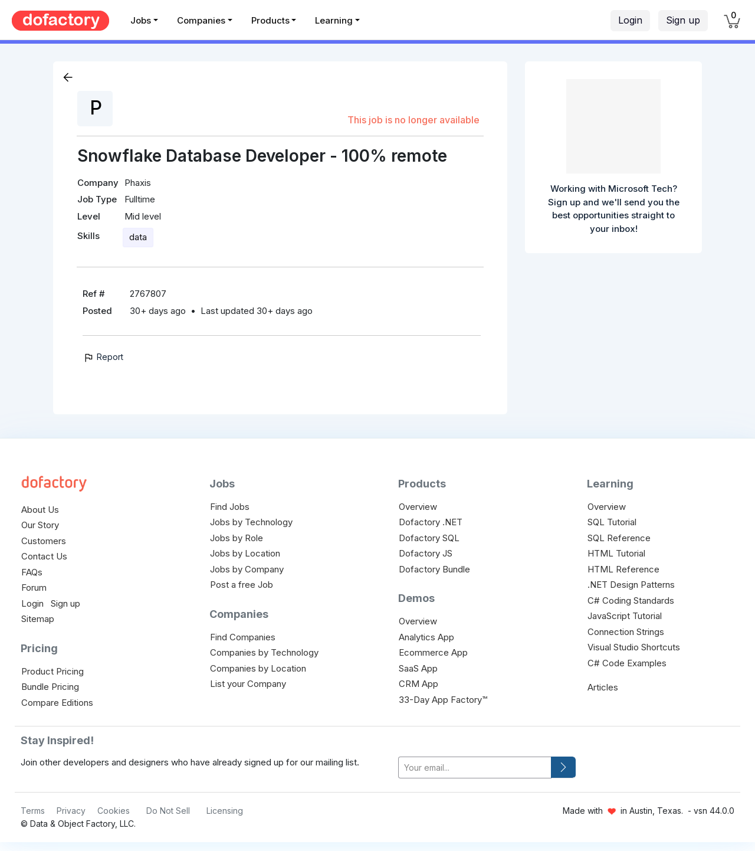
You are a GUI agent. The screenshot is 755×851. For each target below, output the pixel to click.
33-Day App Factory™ (443, 699)
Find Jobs (230, 506)
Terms (33, 811)
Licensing (224, 811)
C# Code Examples (627, 663)
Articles (602, 687)
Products (270, 20)
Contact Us (44, 556)
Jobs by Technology (251, 522)
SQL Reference (619, 538)
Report (103, 357)
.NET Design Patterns (631, 584)
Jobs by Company (247, 569)
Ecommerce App (433, 652)
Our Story (40, 525)
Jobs (140, 20)
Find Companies (242, 637)
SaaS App (418, 668)
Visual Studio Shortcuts (633, 647)
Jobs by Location (245, 553)
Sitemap (37, 618)
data (138, 237)
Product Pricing (52, 671)
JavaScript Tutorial (624, 615)
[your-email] (475, 767)
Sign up (683, 20)
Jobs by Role (236, 538)
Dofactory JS (425, 553)
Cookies (113, 811)
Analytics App (426, 637)
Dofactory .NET (430, 522)
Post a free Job (241, 584)
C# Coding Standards (630, 600)
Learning (334, 20)
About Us (40, 509)
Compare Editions (57, 702)
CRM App (418, 683)
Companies (201, 20)
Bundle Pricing (50, 686)
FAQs (31, 572)
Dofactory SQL (429, 538)
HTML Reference (623, 569)
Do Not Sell (168, 811)
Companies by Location (258, 668)
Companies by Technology (264, 652)
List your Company (248, 683)
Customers (43, 540)
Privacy (71, 811)
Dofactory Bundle (434, 569)
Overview (418, 506)
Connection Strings (625, 631)
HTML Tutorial (616, 553)
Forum (34, 587)
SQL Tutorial (611, 522)
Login (630, 20)
